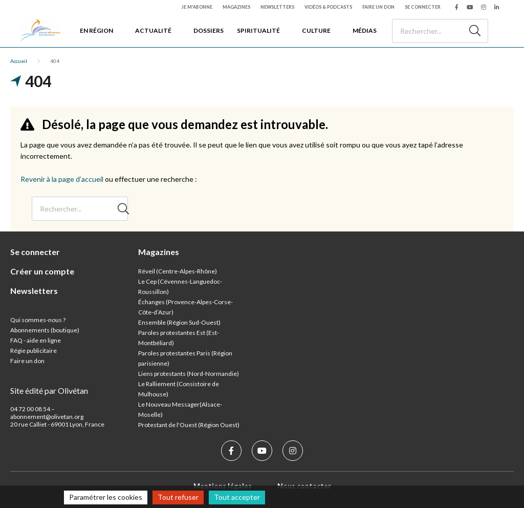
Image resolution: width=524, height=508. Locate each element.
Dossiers (208, 30)
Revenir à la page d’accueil (61, 179)
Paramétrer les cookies (105, 497)
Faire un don (378, 7)
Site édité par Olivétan (49, 390)
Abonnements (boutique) (44, 330)
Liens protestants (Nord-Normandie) (188, 373)
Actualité (153, 30)
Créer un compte (42, 271)
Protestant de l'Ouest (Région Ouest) (188, 425)
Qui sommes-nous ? (38, 320)
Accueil (18, 61)
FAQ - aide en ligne (35, 340)
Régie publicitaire (33, 350)
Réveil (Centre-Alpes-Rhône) (177, 271)
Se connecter (423, 7)
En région (96, 30)
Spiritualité (258, 30)
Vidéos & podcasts (328, 7)
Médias (365, 30)
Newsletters (277, 7)
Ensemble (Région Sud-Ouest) (179, 322)
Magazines (236, 7)
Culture (316, 30)
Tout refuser (178, 497)
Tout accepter (237, 497)
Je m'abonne (197, 7)
